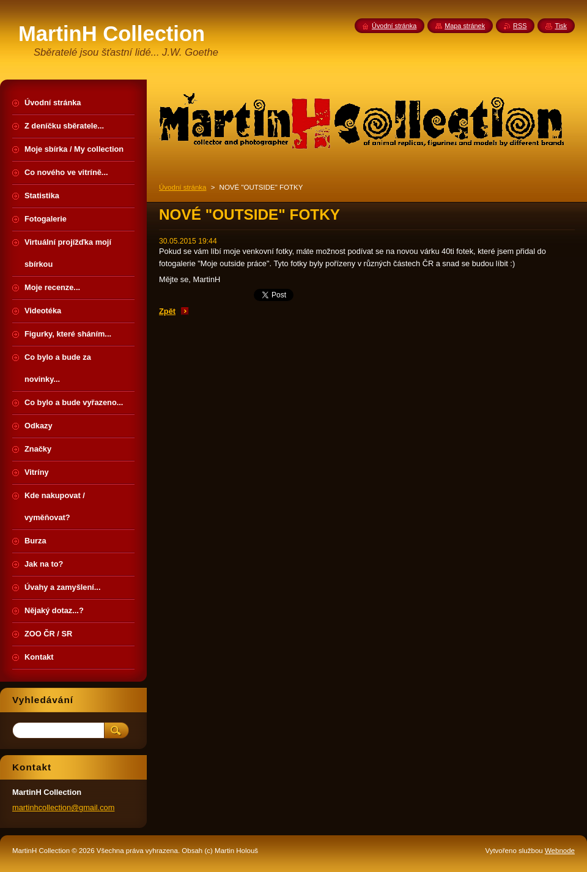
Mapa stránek (465, 25)
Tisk (561, 25)
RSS (519, 25)
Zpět (167, 311)
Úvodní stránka (182, 187)
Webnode (560, 850)
